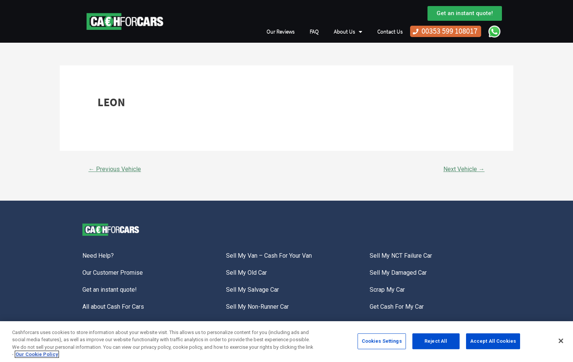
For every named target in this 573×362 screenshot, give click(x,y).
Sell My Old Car (246, 272)
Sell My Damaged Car (398, 272)
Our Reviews (280, 31)
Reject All (435, 343)
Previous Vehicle (114, 169)
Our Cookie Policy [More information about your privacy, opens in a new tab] (36, 356)
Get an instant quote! (109, 289)
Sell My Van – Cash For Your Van (269, 255)
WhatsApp (494, 31)
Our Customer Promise (112, 272)
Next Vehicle (464, 169)
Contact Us (390, 31)
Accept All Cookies (493, 343)
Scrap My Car (387, 289)
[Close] (561, 342)
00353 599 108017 (449, 31)
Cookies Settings (382, 343)
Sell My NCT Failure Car (401, 255)
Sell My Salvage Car (252, 289)
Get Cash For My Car (397, 306)
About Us (348, 32)
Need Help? (98, 255)
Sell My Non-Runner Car (257, 306)
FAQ (314, 31)
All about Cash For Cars (113, 306)
